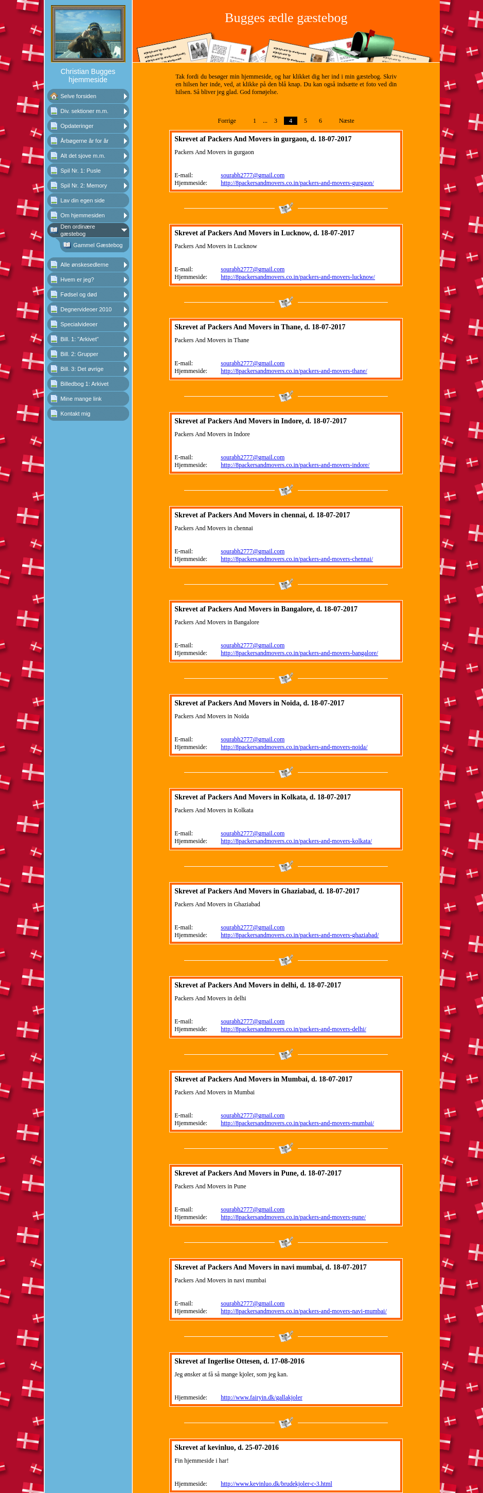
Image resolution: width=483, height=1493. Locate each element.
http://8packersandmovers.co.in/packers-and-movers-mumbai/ (297, 1123)
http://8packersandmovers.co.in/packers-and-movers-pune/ (293, 1217)
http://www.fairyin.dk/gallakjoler (261, 1397)
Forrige (227, 120)
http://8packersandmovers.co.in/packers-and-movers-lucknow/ (298, 277)
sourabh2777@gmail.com (252, 175)
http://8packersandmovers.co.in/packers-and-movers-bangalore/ (299, 653)
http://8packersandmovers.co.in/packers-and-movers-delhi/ (293, 1029)
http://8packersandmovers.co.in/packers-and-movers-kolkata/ (296, 841)
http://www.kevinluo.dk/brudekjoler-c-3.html (276, 1483)
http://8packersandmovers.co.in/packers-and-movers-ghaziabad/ (300, 935)
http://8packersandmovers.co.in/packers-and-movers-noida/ (294, 747)
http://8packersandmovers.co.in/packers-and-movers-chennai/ (297, 559)
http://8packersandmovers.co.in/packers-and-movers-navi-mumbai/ (304, 1311)
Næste (346, 120)
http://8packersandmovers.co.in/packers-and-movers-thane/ (294, 371)
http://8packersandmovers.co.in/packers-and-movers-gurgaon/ (297, 182)
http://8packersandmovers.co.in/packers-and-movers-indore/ (295, 465)
